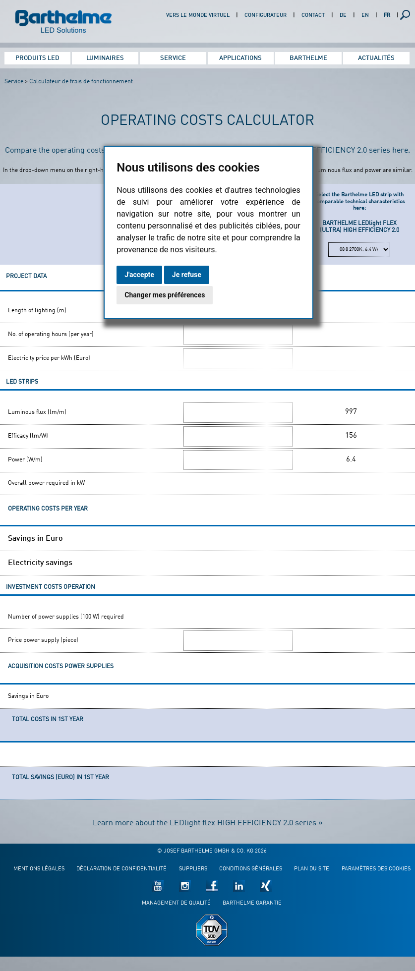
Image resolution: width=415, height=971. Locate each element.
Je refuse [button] (186, 275)
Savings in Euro (35, 538)
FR (387, 15)
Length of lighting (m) (37, 311)
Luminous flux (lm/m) (37, 412)
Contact (313, 15)
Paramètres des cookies (376, 865)
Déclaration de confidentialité (121, 865)
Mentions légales (38, 865)
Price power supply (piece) (43, 638)
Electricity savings (40, 562)
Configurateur (265, 15)
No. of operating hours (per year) (51, 335)
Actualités (376, 58)
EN (365, 15)
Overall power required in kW (46, 483)
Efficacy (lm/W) (28, 436)
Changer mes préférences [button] (164, 295)
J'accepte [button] (139, 275)
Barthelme (308, 58)
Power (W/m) (25, 460)
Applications (240, 58)
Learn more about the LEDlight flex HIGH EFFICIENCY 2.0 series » (208, 819)
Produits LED (37, 58)
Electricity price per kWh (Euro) (49, 358)
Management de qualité (176, 899)
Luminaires (105, 58)
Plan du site (311, 865)
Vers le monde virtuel (198, 15)
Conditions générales (250, 865)
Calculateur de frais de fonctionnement (81, 82)
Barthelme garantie (252, 899)
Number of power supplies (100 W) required (66, 615)
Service (173, 58)
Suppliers (193, 865)
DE (343, 15)
